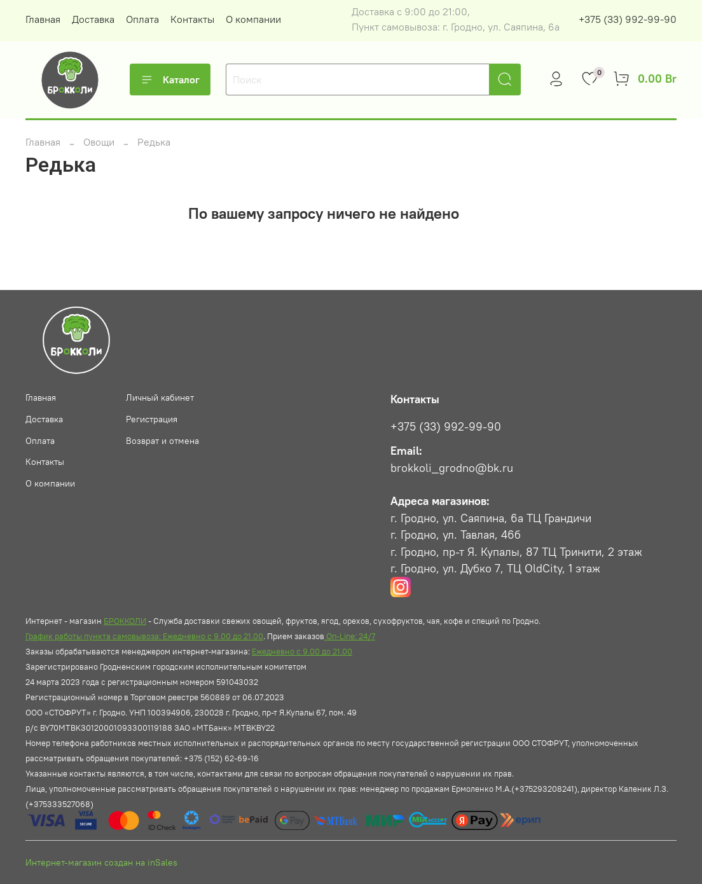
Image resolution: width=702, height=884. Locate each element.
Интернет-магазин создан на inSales (101, 862)
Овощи (98, 141)
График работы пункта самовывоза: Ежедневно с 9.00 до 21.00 (144, 636)
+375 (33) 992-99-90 (628, 19)
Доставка (93, 19)
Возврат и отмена (162, 440)
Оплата (142, 19)
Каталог (170, 79)
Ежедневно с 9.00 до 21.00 (302, 651)
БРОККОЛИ (125, 621)
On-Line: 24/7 (349, 636)
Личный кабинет (160, 397)
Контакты (192, 19)
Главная (42, 19)
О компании (253, 19)
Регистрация (151, 419)
